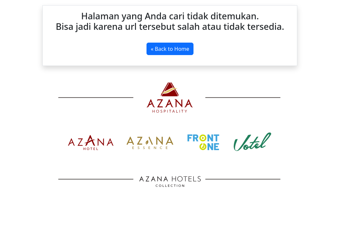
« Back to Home (170, 48)
